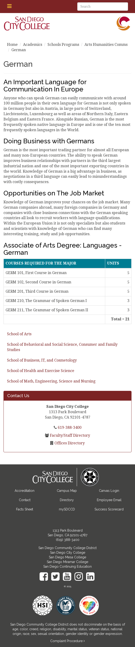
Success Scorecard (109, 509)
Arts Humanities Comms (106, 44)
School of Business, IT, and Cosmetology (42, 360)
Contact (24, 500)
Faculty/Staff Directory (69, 435)
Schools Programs (63, 44)
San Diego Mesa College (67, 557)
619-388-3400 (69, 427)
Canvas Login (109, 491)
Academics (32, 44)
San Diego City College (67, 552)
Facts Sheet (24, 509)
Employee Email (109, 500)
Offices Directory (69, 443)
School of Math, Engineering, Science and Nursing (51, 381)
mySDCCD (67, 509)
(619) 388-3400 (67, 540)
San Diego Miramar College (67, 562)
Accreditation (24, 491)
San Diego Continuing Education (67, 566)
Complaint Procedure (67, 641)
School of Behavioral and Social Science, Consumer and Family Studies (62, 347)
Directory (67, 500)
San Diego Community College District (67, 548)
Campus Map (67, 491)
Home (12, 44)
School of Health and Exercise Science (40, 371)
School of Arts (19, 334)
